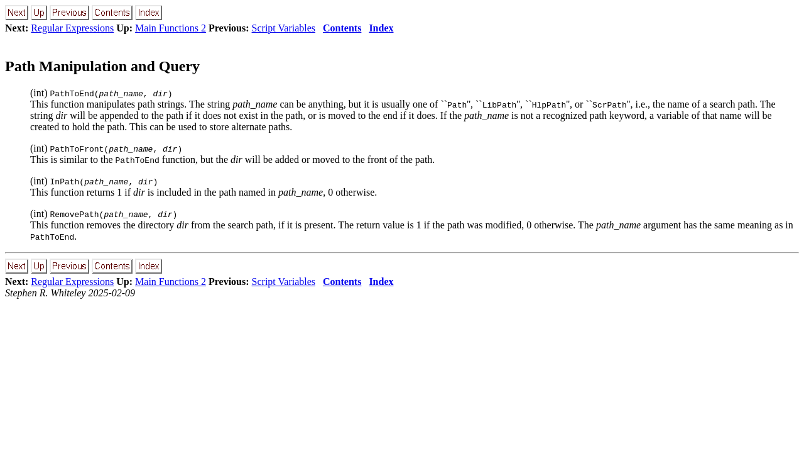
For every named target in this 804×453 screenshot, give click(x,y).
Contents (342, 28)
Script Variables (283, 28)
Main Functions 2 (170, 28)
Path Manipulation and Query (102, 66)
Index (381, 28)
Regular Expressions (72, 28)
